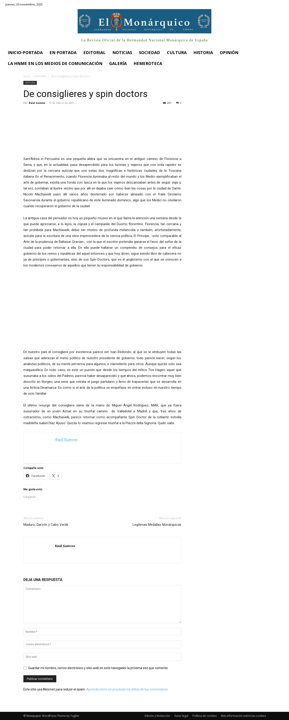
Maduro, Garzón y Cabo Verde (45, 525)
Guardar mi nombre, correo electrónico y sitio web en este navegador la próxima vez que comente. (98, 668)
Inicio (26, 76)
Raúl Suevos (37, 103)
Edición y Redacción (157, 716)
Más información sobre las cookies (243, 716)
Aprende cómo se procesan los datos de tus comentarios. (127, 689)
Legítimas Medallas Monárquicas (157, 525)
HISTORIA (41, 76)
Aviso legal (181, 716)
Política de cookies (205, 716)
